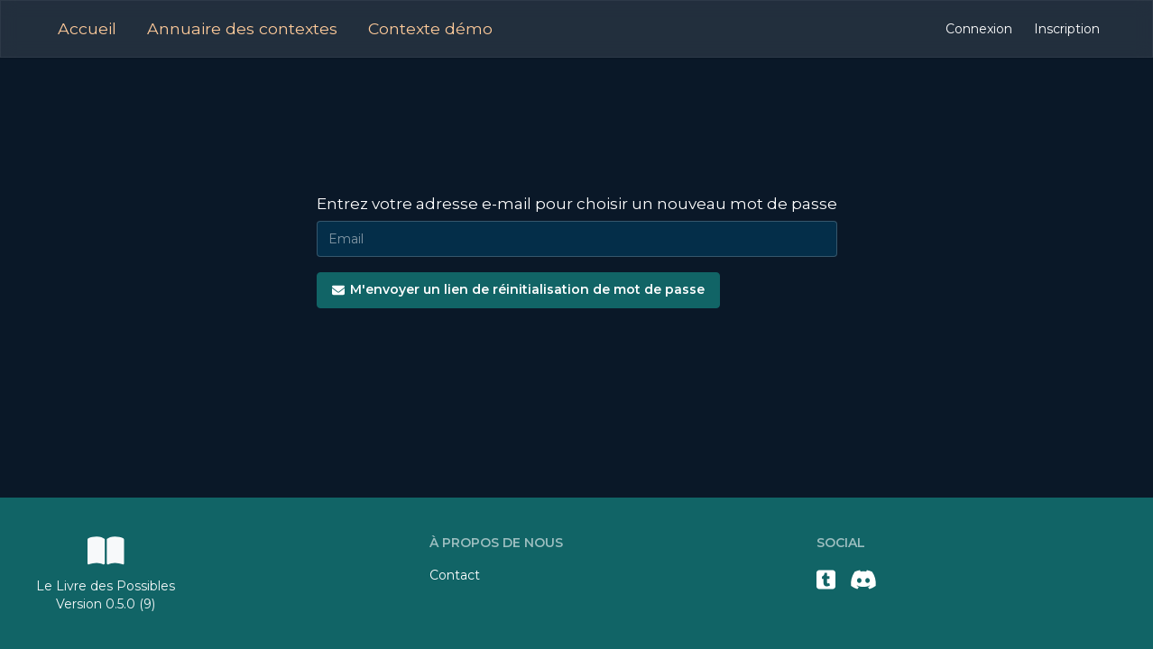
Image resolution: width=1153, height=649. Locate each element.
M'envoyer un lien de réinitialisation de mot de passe (518, 289)
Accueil (87, 28)
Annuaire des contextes (242, 28)
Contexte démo (430, 28)
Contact (454, 575)
